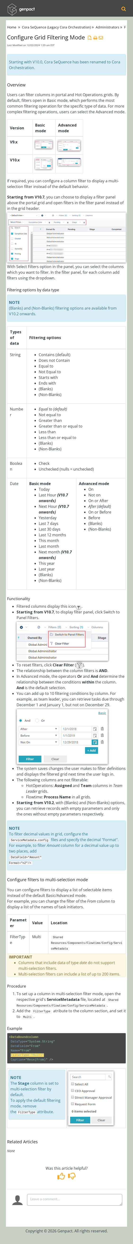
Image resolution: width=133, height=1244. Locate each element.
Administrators (107, 27)
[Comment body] (74, 1200)
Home (11, 27)
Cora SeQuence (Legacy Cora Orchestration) (56, 27)
